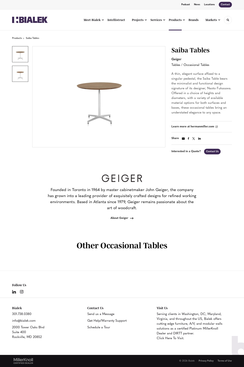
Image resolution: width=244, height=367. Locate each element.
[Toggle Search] (228, 20)
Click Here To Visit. (170, 338)
